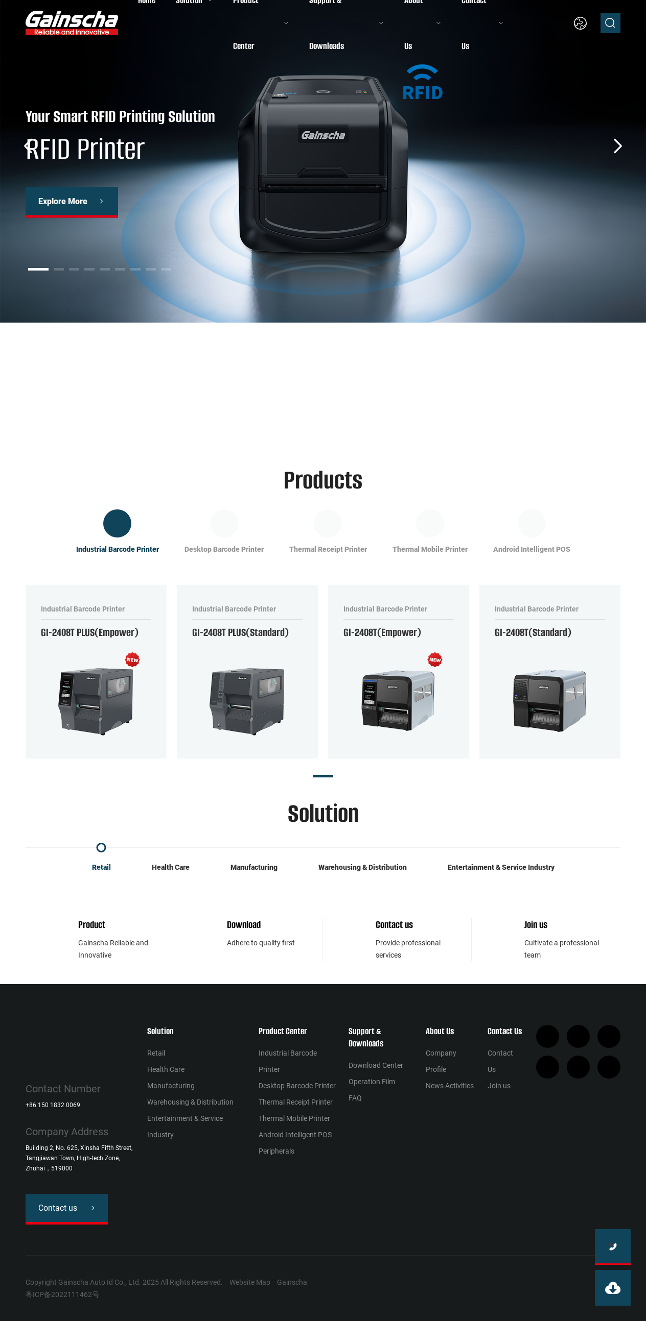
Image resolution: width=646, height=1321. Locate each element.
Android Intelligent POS (295, 1135)
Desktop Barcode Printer (297, 1086)
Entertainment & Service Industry (501, 867)
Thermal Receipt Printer (296, 1102)
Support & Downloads (366, 1037)
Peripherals (276, 1151)
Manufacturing (254, 867)
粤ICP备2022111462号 (62, 1294)
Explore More (62, 201)
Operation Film (372, 1082)
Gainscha (292, 1282)
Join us (535, 925)
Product (91, 925)
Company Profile (441, 1061)
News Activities (450, 1086)
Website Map (249, 1282)
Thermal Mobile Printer (294, 1118)
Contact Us (505, 1031)
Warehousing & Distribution (362, 867)
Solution (160, 1031)
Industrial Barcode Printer (288, 1061)
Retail (101, 867)
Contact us (394, 925)
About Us (440, 1031)
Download (244, 925)
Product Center (283, 1031)
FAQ (355, 1098)
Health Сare (171, 867)
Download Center (376, 1065)
